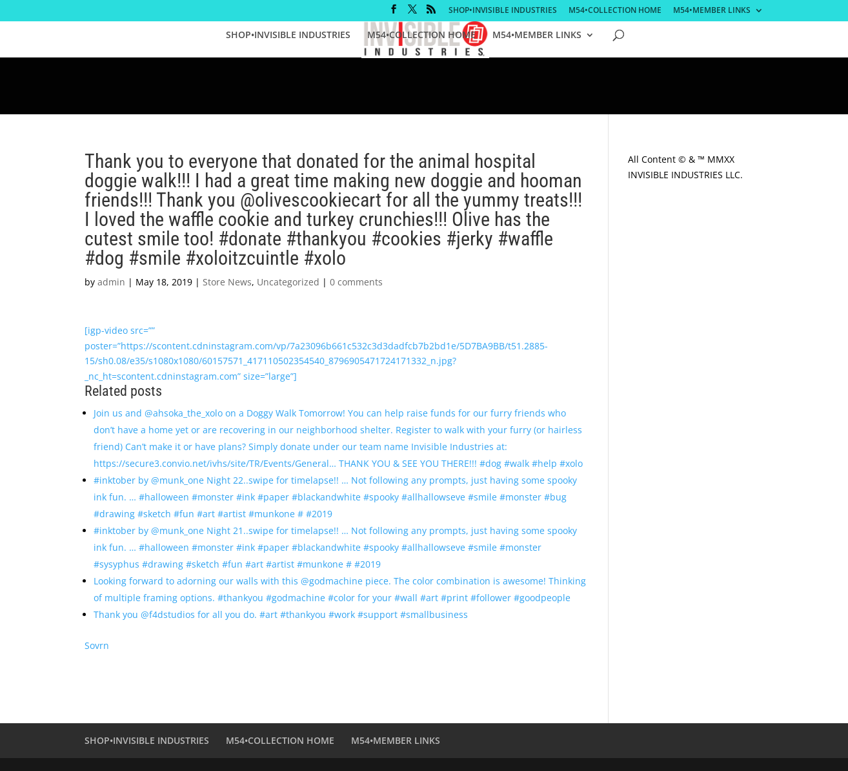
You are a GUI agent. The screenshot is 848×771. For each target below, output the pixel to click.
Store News (227, 282)
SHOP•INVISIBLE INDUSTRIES (503, 10)
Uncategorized (288, 282)
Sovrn (97, 645)
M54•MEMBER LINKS (712, 10)
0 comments (356, 282)
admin (111, 282)
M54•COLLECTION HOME (615, 10)
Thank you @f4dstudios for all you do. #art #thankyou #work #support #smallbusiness (281, 614)
